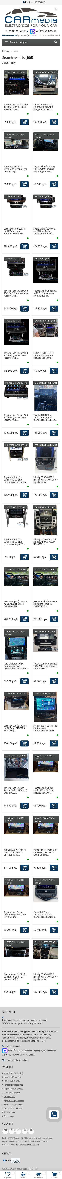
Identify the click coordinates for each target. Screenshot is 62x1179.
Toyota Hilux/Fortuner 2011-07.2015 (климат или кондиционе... (44, 169)
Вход (26, 2)
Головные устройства (13, 1085)
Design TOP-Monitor (13, 1077)
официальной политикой (27, 1144)
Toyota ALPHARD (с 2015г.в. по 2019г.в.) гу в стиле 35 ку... (15, 169)
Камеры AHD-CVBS (12, 1081)
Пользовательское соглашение (16, 1041)
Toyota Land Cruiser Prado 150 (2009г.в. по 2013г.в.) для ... (15, 914)
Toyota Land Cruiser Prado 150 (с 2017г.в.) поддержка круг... (43, 790)
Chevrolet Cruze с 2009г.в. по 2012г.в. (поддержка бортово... (44, 914)
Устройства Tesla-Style (14, 1073)
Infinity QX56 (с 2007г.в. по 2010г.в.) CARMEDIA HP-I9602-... (44, 542)
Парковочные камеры (13, 1089)
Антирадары (9, 1112)
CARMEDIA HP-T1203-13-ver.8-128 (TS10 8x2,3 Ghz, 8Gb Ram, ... (15, 852)
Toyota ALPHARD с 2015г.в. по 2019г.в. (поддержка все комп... (45, 417)
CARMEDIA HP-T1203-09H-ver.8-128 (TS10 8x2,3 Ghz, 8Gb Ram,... (45, 852)
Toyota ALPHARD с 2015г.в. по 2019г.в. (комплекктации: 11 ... (14, 542)
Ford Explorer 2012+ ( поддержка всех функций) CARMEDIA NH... (16, 666)
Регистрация (39, 2)
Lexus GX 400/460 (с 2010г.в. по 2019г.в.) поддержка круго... (43, 107)
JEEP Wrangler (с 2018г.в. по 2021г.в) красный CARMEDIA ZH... (16, 604)
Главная (5, 51)
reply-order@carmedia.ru (17, 1060)
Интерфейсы (9, 1096)
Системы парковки (12, 1092)
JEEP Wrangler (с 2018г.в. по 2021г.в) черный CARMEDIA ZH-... (45, 604)
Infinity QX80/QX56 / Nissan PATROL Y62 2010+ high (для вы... (45, 480)
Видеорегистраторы (13, 1108)
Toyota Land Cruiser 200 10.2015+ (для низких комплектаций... (45, 293)
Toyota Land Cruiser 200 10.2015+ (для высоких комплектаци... (16, 107)
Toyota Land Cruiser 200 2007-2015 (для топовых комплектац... (16, 293)
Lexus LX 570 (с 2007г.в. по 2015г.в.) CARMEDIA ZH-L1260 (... (15, 728)
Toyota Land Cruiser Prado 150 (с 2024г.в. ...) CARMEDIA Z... (15, 790)
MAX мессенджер (9, 35)
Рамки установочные (13, 1104)
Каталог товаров (16, 42)
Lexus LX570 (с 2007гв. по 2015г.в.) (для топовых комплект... (15, 231)
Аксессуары (9, 1116)
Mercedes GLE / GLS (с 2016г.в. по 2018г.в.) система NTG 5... (15, 977)
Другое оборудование (14, 1100)
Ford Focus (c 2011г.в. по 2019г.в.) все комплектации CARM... (45, 728)
